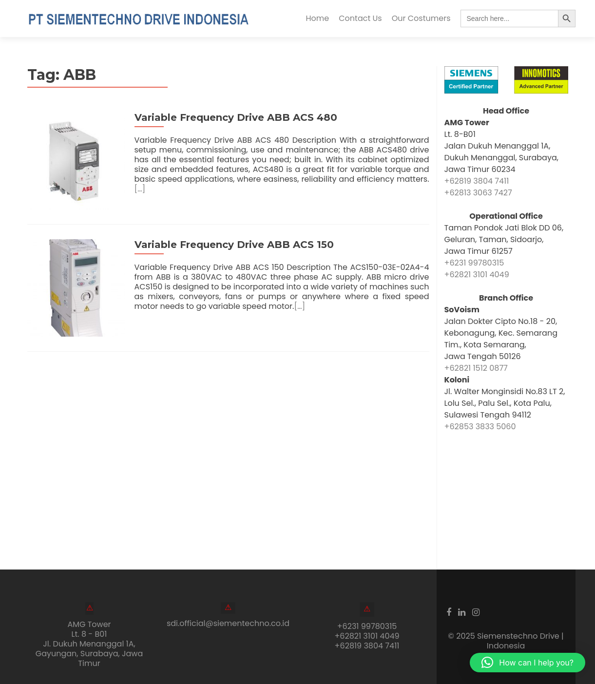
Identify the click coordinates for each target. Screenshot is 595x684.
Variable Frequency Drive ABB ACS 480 (235, 117)
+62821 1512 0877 (476, 368)
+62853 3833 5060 (480, 426)
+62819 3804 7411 (476, 181)
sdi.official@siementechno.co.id (228, 623)
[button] (527, 662)
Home (317, 18)
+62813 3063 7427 (478, 192)
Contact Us (360, 18)
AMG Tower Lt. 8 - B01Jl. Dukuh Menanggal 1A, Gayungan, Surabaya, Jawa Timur (89, 644)
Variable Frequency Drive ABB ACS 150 (234, 244)
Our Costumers (421, 18)
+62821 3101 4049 (476, 274)
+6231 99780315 (474, 262)
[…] (140, 188)
